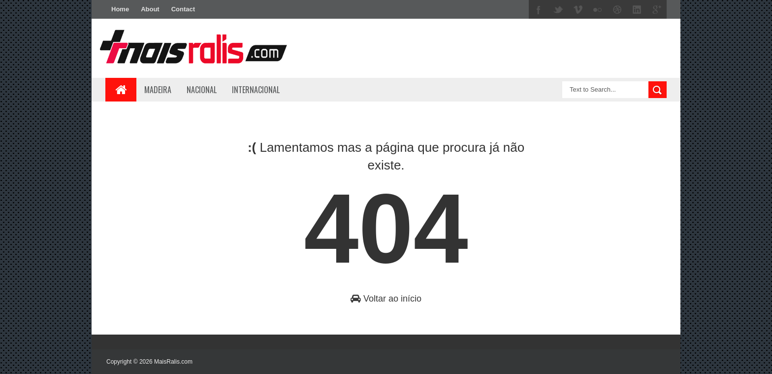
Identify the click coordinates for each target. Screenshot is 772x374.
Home (120, 9)
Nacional (202, 90)
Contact (183, 9)
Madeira (157, 90)
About (150, 9)
